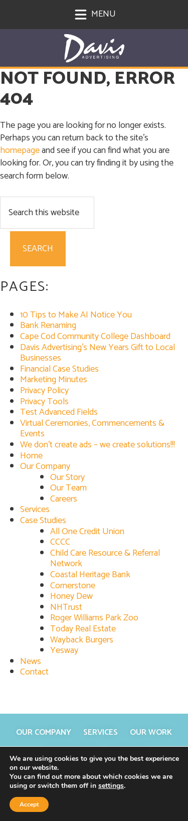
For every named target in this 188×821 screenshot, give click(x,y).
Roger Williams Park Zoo (94, 617)
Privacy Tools (44, 401)
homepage (20, 150)
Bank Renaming (48, 325)
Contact (34, 672)
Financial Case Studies (59, 369)
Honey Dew (71, 596)
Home (31, 455)
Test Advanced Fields (59, 412)
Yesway (64, 650)
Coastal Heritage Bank (90, 574)
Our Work (151, 732)
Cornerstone (72, 585)
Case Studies (43, 520)
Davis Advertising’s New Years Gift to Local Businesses (97, 353)
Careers (63, 499)
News (30, 661)
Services (35, 509)
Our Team (68, 488)
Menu (95, 14)
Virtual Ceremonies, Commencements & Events (92, 429)
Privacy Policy (44, 390)
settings (111, 785)
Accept (29, 804)
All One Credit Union (87, 531)
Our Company (45, 466)
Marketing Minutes (53, 379)
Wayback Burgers (81, 639)
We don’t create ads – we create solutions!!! (97, 444)
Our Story (67, 477)
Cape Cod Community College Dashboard (95, 336)
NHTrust (66, 607)
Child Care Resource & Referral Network (105, 559)
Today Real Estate (83, 628)
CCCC (60, 542)
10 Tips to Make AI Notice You (76, 314)
